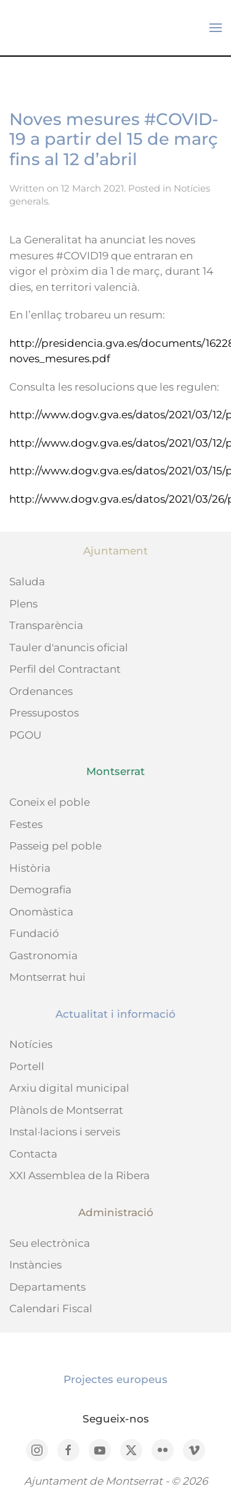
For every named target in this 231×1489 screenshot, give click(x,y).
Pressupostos (44, 713)
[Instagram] (37, 1450)
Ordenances (41, 691)
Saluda (27, 581)
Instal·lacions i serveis (64, 1132)
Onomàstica (41, 912)
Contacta (33, 1154)
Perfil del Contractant (65, 669)
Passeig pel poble (55, 846)
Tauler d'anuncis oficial (68, 647)
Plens (23, 604)
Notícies (30, 1044)
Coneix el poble (49, 802)
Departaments (47, 1287)
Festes (26, 824)
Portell (26, 1066)
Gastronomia (43, 955)
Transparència (46, 625)
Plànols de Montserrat (66, 1110)
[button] (215, 27)
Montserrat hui (47, 977)
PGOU (25, 735)
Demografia (40, 889)
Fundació (34, 933)
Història (30, 868)
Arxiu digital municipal (69, 1088)
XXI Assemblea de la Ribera (79, 1175)
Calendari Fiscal (50, 1308)
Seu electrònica (49, 1243)
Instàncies (35, 1265)
